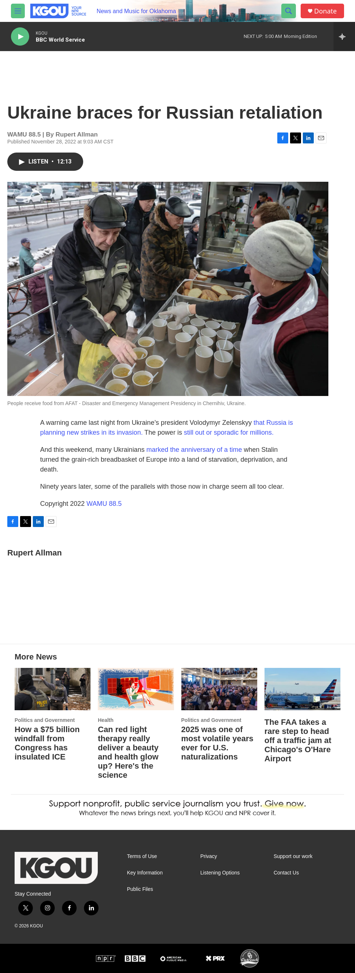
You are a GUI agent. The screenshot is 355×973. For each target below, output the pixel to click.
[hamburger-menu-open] (18, 11)
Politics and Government (45, 720)
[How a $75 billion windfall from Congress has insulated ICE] (52, 689)
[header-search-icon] (288, 11)
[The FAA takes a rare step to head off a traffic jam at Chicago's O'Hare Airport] (302, 689)
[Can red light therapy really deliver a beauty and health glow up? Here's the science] (136, 689)
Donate (325, 11)
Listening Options (220, 873)
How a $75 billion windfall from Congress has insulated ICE (47, 743)
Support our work (293, 856)
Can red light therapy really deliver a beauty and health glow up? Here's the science (128, 752)
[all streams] (344, 36)
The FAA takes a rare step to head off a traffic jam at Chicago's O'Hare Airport (298, 740)
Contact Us (286, 873)
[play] (20, 36)
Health (105, 720)
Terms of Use (142, 856)
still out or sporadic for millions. (229, 432)
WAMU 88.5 (103, 503)
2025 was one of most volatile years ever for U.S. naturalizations (217, 743)
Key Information (145, 873)
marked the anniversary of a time (194, 449)
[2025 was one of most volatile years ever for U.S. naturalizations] (219, 689)
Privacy (208, 856)
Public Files (140, 889)
